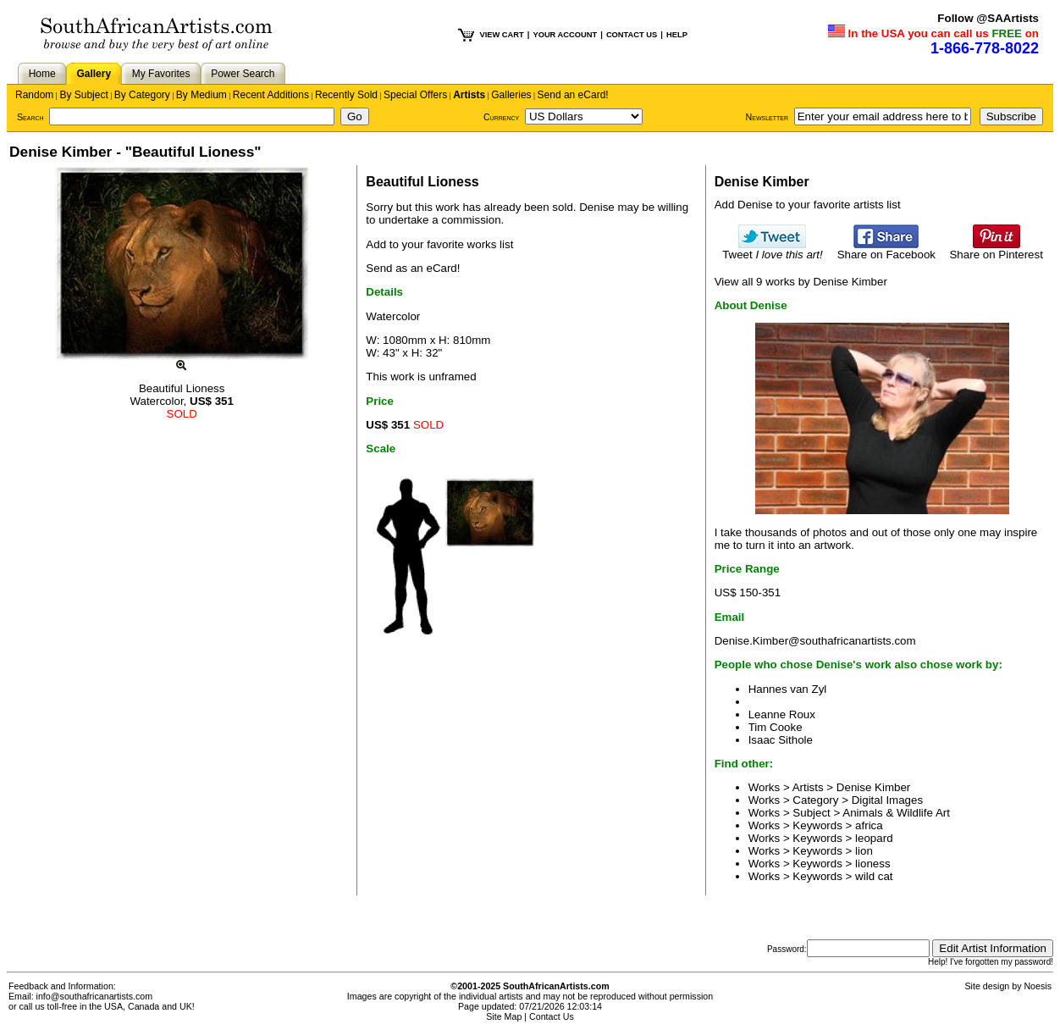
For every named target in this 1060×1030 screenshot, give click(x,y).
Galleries (511, 95)
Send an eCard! (573, 95)
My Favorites (161, 74)
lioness (873, 863)
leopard (873, 838)
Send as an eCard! (413, 268)
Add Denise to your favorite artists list (808, 204)
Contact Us (551, 1016)
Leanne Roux (781, 714)
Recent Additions (271, 95)
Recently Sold (346, 95)
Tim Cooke (775, 727)
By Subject (83, 95)
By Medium (201, 95)
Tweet (772, 249)
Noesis (1038, 986)
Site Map (504, 1016)
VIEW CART (501, 34)
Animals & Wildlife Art (896, 812)
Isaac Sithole (780, 740)
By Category (142, 95)
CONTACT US (631, 34)
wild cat (873, 876)
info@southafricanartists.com (94, 996)
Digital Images (887, 800)
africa (869, 825)
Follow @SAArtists (988, 18)
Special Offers (415, 95)
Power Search (242, 74)
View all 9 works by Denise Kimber (801, 281)
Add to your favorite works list (439, 244)
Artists (469, 95)
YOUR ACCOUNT (565, 34)
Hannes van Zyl (787, 689)
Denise (597, 207)
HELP (676, 34)
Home (42, 74)
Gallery (93, 74)
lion (864, 850)
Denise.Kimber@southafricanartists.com (815, 640)
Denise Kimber (873, 787)
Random (34, 95)
